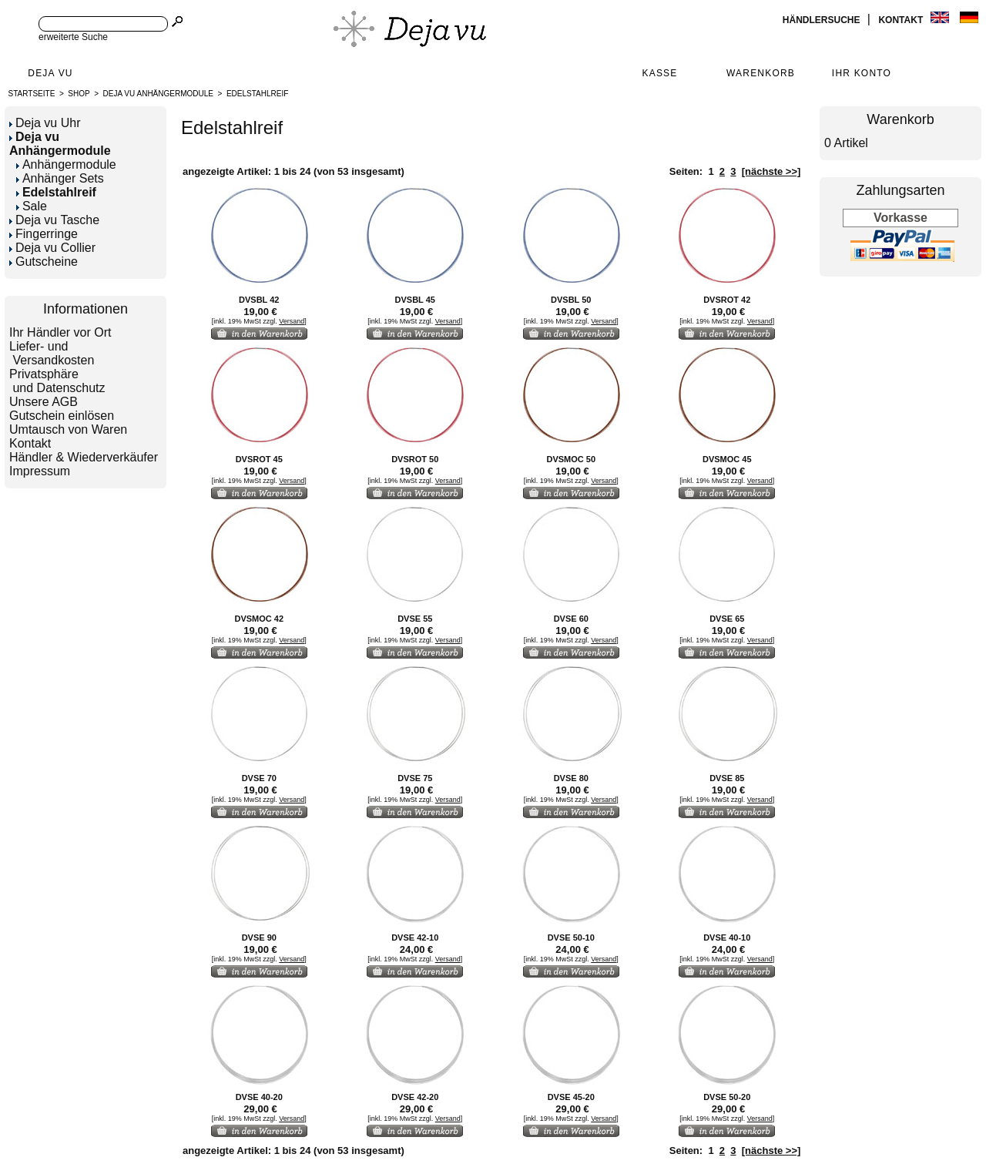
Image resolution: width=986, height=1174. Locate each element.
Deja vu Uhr (44, 122)
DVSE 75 (414, 778)
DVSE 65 (726, 618)
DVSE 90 (259, 937)
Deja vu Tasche (54, 219)
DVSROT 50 (414, 459)
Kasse (659, 73)
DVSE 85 (726, 778)
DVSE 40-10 (726, 937)
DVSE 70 (259, 778)
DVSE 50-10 (571, 937)
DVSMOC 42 (258, 618)
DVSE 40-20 (259, 1097)
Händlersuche (823, 20)
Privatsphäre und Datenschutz (57, 380)
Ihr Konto (861, 73)
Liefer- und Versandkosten (51, 353)
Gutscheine (43, 261)
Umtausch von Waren (68, 429)
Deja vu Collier (52, 247)
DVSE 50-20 (726, 1097)
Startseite (31, 93)
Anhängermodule (66, 164)
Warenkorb (760, 73)
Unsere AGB (43, 401)
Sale (31, 206)
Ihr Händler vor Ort (60, 332)
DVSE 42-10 (414, 937)
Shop (78, 93)
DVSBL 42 (259, 299)
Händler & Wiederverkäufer (83, 457)
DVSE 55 (414, 618)
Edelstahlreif (257, 93)
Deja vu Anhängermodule (158, 93)
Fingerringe (43, 233)
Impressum (39, 471)
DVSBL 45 (415, 299)
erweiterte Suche (73, 37)
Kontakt (901, 20)
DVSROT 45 (259, 459)
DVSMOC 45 (727, 459)
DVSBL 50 (571, 299)
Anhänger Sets (60, 178)
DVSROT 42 (726, 299)
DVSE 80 (571, 778)
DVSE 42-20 (414, 1097)
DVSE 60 (571, 618)
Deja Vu (50, 73)
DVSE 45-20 (571, 1097)
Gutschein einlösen (61, 415)
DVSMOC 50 (570, 459)
